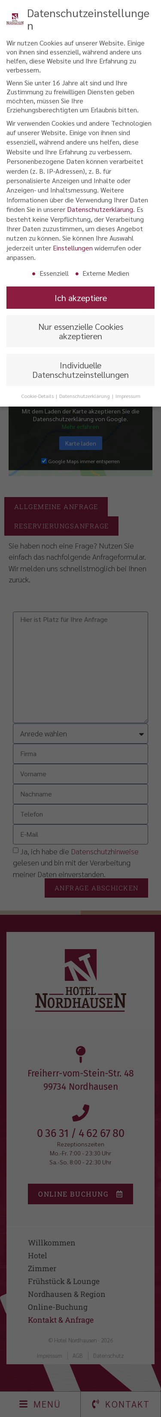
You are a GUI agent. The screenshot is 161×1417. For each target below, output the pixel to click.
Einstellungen (73, 245)
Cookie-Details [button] (38, 394)
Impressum (127, 394)
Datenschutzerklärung (100, 207)
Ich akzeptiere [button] (81, 295)
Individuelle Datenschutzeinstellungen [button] (80, 368)
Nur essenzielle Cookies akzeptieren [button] (80, 329)
